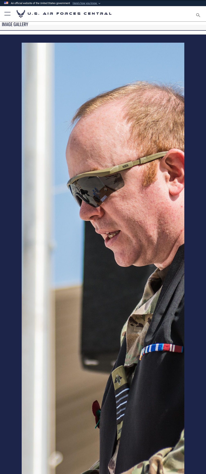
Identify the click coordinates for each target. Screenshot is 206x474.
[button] (87, 3)
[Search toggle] (199, 14)
